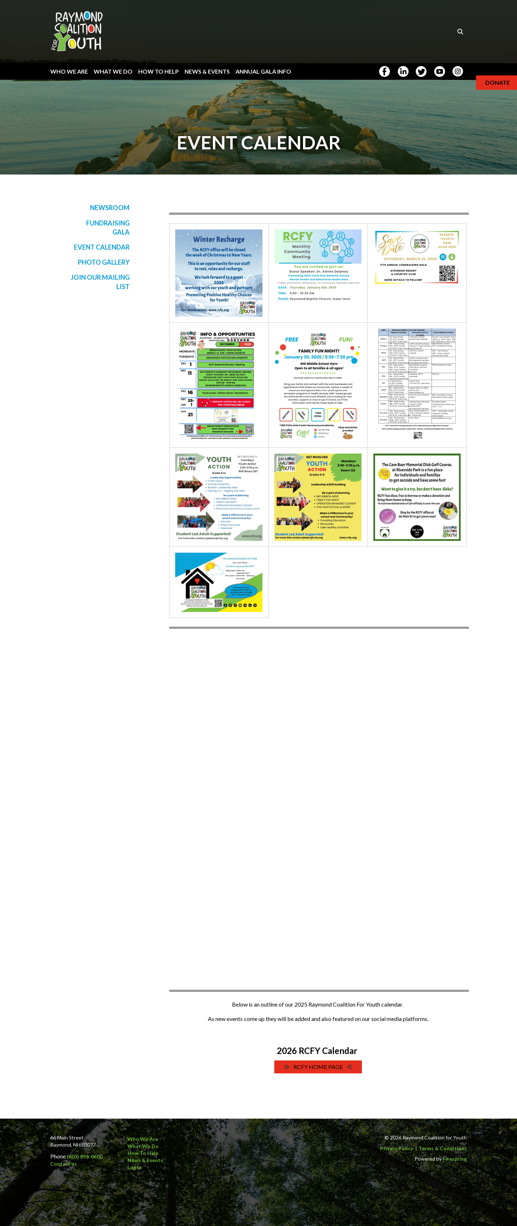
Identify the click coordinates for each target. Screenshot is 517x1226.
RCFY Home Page (318, 1066)
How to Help (142, 1153)
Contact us (63, 1164)
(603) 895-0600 (84, 1156)
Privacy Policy (396, 1148)
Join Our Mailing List (100, 281)
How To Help (158, 71)
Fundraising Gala (108, 227)
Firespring (455, 1159)
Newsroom (110, 208)
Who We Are (69, 71)
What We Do (113, 71)
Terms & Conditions (443, 1148)
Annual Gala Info (263, 71)
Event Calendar (102, 247)
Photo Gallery (104, 262)
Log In (134, 1167)
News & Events (207, 71)
